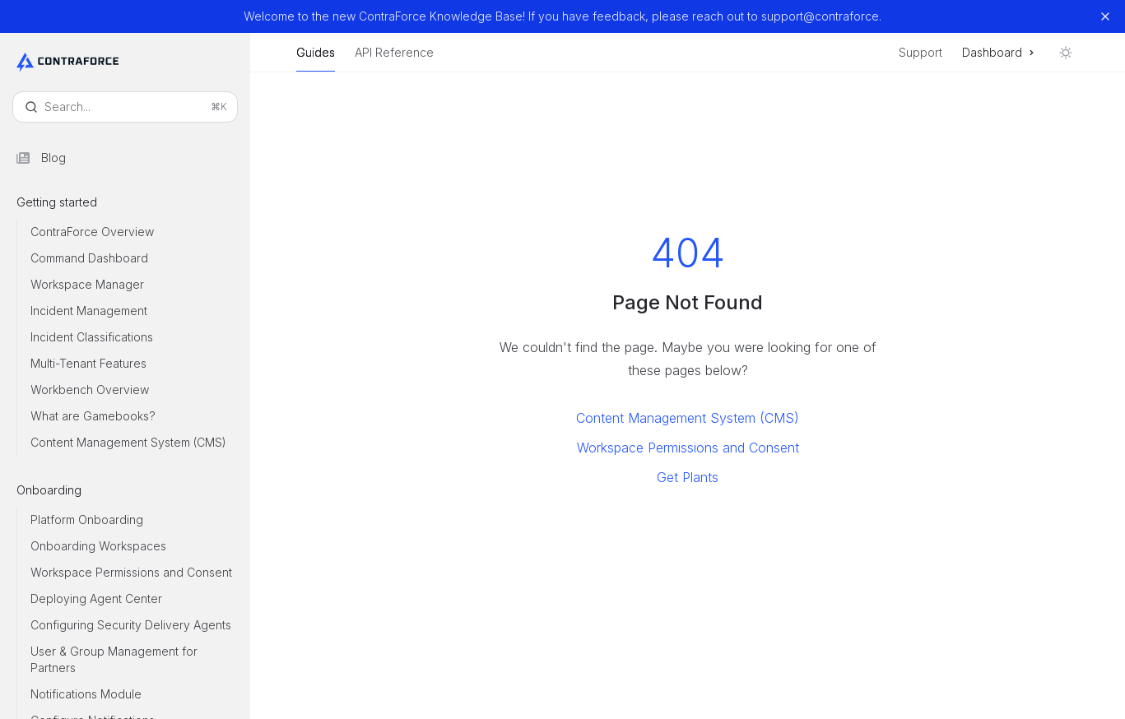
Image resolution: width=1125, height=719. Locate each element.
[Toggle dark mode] (1066, 52)
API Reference (394, 58)
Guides (315, 58)
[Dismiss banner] (1105, 16)
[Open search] (125, 107)
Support (920, 52)
